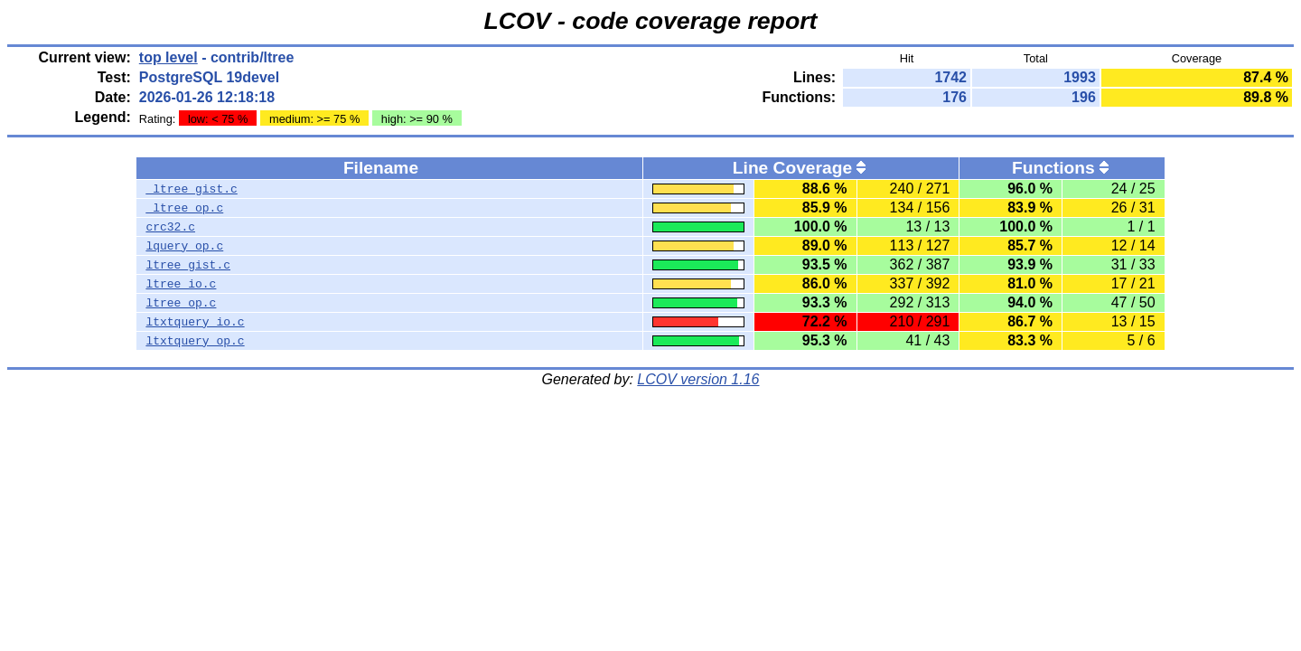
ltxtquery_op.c (194, 341)
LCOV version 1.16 (698, 379)
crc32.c (170, 227)
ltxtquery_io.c (194, 322)
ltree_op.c (180, 303)
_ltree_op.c (184, 208)
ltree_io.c (180, 284)
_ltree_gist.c (191, 189)
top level (168, 57)
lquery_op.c (184, 246)
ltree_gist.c (187, 265)
